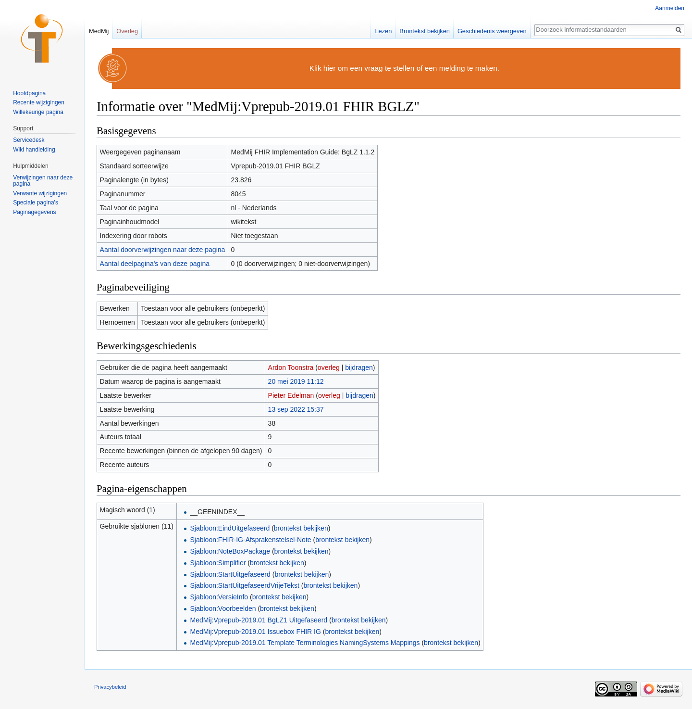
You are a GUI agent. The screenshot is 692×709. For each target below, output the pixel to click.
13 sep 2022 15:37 (296, 409)
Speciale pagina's (35, 202)
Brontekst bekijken (424, 31)
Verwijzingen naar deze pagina (43, 181)
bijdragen (359, 367)
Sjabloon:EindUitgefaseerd (230, 528)
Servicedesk (28, 140)
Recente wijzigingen (38, 102)
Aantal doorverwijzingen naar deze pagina (162, 249)
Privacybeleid (110, 687)
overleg (329, 367)
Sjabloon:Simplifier (218, 563)
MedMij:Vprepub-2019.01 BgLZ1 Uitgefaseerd (258, 620)
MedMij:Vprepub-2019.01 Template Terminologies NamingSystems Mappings (305, 642)
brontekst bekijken (301, 528)
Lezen (383, 31)
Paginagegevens (34, 212)
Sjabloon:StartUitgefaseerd (230, 574)
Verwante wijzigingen (40, 193)
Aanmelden (669, 8)
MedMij (99, 31)
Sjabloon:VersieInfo (219, 597)
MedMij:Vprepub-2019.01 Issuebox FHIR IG (255, 631)
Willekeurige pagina (38, 112)
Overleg (127, 31)
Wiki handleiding (34, 149)
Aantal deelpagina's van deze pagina (155, 263)
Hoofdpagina (29, 93)
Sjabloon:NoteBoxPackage (230, 551)
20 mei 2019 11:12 (296, 381)
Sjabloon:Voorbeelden (223, 608)
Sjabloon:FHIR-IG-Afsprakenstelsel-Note (250, 540)
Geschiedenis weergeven (492, 31)
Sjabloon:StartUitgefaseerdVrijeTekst (244, 585)
